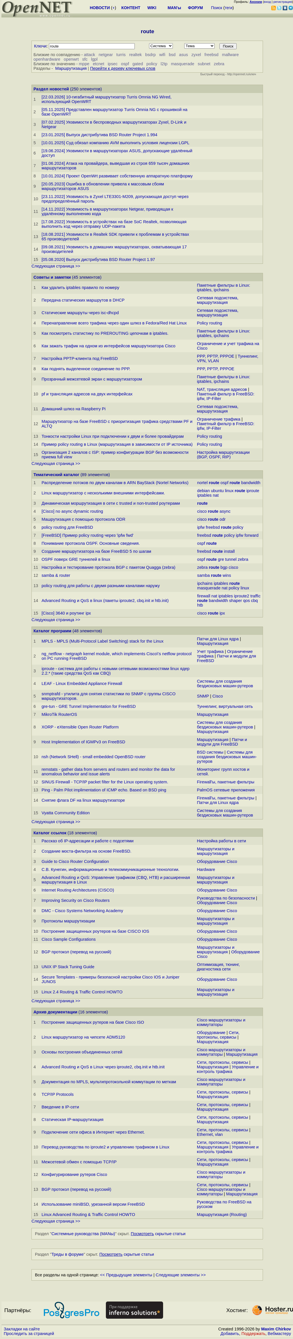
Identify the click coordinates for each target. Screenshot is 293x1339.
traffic (255, 596)
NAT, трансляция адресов (222, 389)
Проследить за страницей (29, 1333)
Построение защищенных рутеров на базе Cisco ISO (92, 1022)
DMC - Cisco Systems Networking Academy (82, 910)
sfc (85, 59)
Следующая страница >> (55, 266)
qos (246, 600)
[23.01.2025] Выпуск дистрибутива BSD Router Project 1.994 (99, 134)
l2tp (164, 64)
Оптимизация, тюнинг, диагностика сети (218, 966)
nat (216, 495)
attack (89, 54)
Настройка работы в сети (221, 841)
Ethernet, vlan (210, 1134)
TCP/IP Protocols (57, 1094)
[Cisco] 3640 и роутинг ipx (66, 613)
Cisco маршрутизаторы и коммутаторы (221, 1022)
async (224, 511)
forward (252, 535)
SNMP (203, 696)
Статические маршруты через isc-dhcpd (80, 312)
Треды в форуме (68, 1254)
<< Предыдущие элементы (126, 1275)
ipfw (201, 527)
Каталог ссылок (49, 833)
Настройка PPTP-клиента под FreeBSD (79, 358)
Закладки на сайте (22, 1329)
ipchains (205, 583)
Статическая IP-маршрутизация (72, 1119)
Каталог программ (52, 631)
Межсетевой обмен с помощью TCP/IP (78, 1162)
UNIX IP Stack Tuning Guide (67, 966)
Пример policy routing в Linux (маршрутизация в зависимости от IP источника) (117, 444)
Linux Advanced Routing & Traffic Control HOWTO (88, 1214)
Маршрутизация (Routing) (222, 1214)
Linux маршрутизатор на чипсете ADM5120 (83, 1037)
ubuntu (217, 490)
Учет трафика (210, 651)
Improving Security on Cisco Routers (75, 900)
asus (183, 54)
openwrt (71, 59)
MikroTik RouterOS (59, 714)
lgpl (94, 59)
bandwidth (250, 482)
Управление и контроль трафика (228, 1069)
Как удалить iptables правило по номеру (80, 287)
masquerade (182, 64)
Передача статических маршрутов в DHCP (82, 300)
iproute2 (241, 596)
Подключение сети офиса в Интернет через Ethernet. (93, 1132)
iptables (204, 495)
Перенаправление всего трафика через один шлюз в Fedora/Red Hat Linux (114, 323)
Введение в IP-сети (60, 1107)
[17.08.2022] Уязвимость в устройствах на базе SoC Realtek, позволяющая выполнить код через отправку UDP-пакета (114, 224)
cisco (202, 511)
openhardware (46, 59)
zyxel (196, 54)
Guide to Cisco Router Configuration (75, 861)
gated (137, 64)
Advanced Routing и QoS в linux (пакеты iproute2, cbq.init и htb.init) (105, 600)
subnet (204, 64)
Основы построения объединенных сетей (81, 1052)
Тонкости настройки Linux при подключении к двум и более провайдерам (112, 436)
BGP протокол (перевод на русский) (76, 952)
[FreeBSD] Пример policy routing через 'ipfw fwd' (87, 535)
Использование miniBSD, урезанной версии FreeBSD (93, 1204)
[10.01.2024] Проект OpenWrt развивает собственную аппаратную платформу (117, 176)
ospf (125, 64)
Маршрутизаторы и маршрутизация (215, 851)
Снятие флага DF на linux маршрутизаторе (83, 800)
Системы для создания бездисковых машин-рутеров (225, 683)
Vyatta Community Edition (65, 813)
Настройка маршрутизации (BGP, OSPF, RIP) (223, 454)
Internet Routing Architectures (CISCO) (77, 890)
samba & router (55, 575)
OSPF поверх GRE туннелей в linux (75, 559)
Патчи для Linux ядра (218, 639)
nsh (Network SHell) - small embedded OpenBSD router (93, 756)
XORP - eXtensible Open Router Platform (79, 727)
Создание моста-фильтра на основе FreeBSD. (86, 851)
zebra (219, 64)
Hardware (206, 869)
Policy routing (209, 323)
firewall (203, 596)
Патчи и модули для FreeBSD (222, 741)
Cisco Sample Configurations (68, 939)
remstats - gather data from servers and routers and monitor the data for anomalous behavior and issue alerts (108, 771)
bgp (224, 567)
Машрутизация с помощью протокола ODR (83, 519)
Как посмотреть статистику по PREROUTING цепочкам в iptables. (104, 333)
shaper (235, 600)
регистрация (283, 1)
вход (267, 1)
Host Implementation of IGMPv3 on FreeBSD (83, 742)
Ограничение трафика (218, 419)
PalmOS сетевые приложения (226, 790)
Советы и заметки (52, 277)
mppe (84, 64)
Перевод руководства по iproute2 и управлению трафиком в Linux (105, 1147)
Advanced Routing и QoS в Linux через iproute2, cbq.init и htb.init (103, 1067)
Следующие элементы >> (181, 1275)
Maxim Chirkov (276, 1329)
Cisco (217, 696)
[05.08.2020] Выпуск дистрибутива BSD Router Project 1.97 (98, 259)
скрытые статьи (158, 1233)
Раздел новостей (51, 89)
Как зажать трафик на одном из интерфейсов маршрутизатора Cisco (108, 346)
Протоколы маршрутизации (68, 921)
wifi (162, 54)
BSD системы (210, 752)
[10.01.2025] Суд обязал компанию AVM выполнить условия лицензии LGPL (115, 142)
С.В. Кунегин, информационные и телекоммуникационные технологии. (110, 869)
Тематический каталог (56, 474)
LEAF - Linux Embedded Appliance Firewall (81, 683)
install (229, 551)
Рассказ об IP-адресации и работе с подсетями (87, 841)
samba (203, 575)
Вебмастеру (279, 1333)
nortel (202, 482)
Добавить (230, 1333)
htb (200, 605)
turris (121, 54)
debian (203, 490)
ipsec (113, 64)
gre (221, 559)
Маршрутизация (71, 68)
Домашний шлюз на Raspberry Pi (73, 409)
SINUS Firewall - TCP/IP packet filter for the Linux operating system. (104, 782)
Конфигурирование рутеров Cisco (74, 1174)
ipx (222, 613)
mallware (230, 54)
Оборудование (211, 1032)
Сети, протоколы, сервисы (218, 1034)
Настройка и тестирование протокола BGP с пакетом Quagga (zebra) (108, 567)
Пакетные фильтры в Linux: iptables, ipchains (223, 287)
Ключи (40, 46)
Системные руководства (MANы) (83, 1233)
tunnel (231, 559)
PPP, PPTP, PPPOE (215, 356)
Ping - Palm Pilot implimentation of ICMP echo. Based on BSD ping (103, 790)
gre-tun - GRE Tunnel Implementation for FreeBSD (88, 706)
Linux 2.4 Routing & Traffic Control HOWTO (81, 992)
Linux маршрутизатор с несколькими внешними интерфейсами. (103, 493)
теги (228, 7)
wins (227, 575)
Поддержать (253, 1333)
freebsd (212, 54)
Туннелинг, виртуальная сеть (225, 706)
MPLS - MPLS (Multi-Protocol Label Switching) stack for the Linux (102, 641)
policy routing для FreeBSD (67, 527)
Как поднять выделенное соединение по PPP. (85, 369)
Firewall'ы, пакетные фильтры (225, 782)
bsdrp (150, 54)
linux (229, 490)
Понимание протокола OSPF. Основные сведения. (90, 543)
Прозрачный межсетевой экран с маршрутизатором (91, 379)
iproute (252, 490)
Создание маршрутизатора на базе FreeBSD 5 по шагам (96, 551)
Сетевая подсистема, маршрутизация (217, 300)
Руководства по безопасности (226, 898)
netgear (106, 54)
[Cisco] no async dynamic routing (72, 511)
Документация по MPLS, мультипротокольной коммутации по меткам (108, 1081)
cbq (254, 600)
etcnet (98, 64)
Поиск (216, 7)
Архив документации (55, 1012)
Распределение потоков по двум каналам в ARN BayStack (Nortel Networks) (115, 482)
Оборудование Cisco (217, 861)
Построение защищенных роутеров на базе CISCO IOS (95, 931)
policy (151, 64)
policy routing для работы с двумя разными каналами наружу (100, 585)
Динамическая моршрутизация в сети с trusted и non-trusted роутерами (110, 503)
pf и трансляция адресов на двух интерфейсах (86, 394)
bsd (172, 54)
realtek (135, 54)
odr (222, 519)
